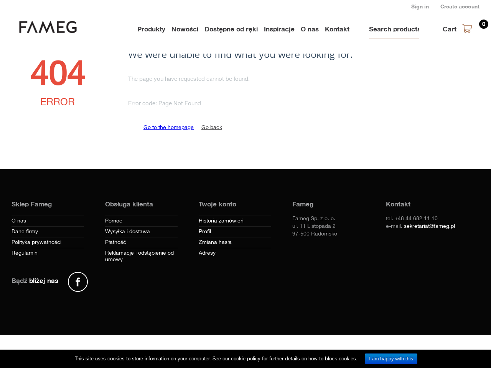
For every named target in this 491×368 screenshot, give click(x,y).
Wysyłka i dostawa (127, 231)
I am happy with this (391, 358)
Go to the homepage (168, 127)
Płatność (115, 242)
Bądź (35, 280)
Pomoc (113, 221)
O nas (310, 29)
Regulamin (25, 253)
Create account (459, 6)
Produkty (151, 29)
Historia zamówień (221, 221)
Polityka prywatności (36, 242)
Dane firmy (25, 231)
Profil (205, 231)
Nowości (184, 29)
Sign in (420, 6)
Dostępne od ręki (231, 29)
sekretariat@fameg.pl (429, 226)
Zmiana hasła (215, 242)
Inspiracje (279, 29)
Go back (211, 127)
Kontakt (337, 29)
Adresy (207, 253)
